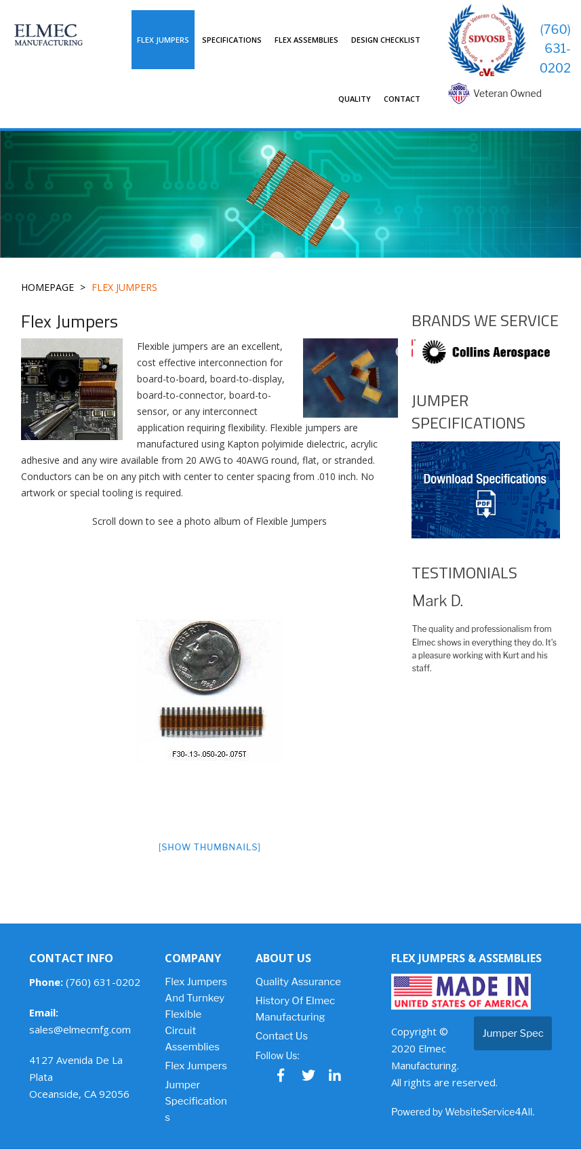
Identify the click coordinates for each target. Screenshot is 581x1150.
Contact (402, 99)
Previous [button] (401, 352)
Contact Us (282, 1037)
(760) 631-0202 (555, 47)
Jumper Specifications (196, 1101)
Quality (354, 99)
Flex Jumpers (163, 40)
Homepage (48, 287)
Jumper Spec (513, 1034)
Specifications (232, 40)
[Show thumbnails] (210, 846)
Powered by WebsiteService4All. (462, 1112)
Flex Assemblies (306, 40)
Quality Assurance (298, 982)
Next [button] (569, 352)
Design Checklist (385, 40)
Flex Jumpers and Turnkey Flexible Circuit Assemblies (196, 1015)
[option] (210, 691)
